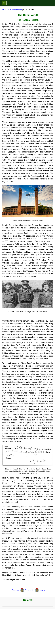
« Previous (17, 590)
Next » (42, 590)
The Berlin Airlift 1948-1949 (12, 10)
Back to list (29, 590)
